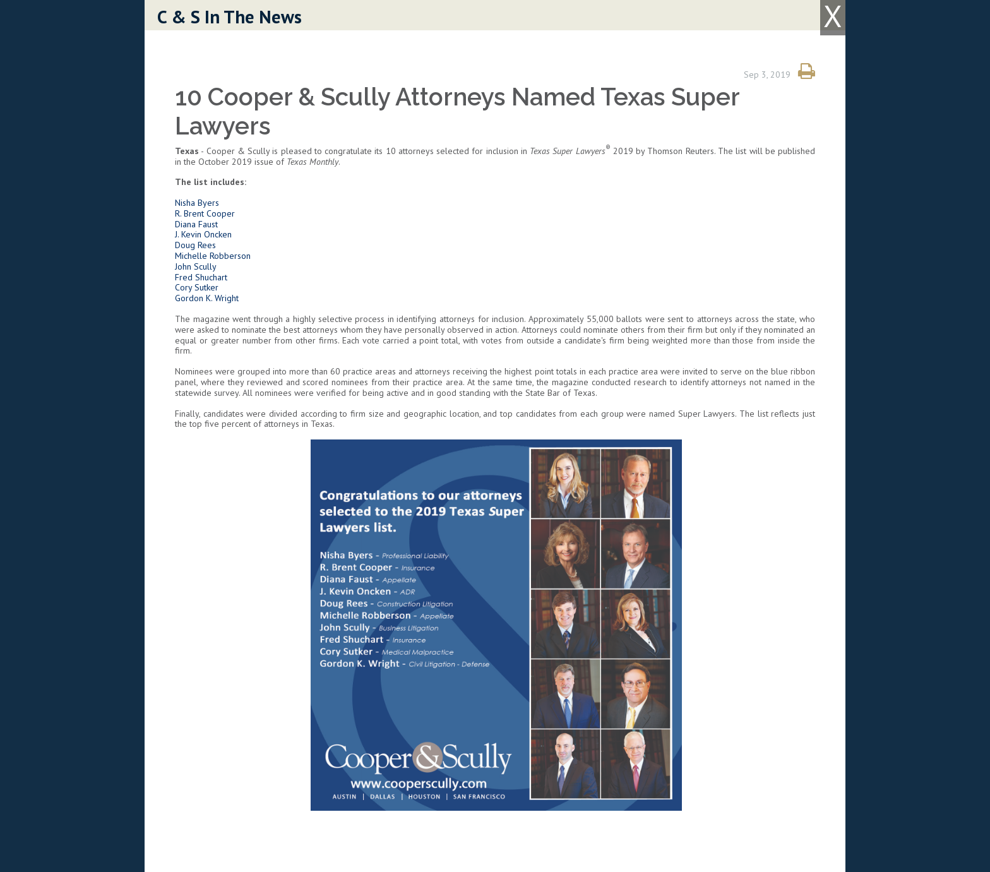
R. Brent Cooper (205, 213)
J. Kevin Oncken (203, 234)
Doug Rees (195, 245)
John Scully (196, 266)
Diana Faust (196, 224)
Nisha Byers (197, 202)
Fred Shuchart (201, 277)
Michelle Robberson (213, 255)
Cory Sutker (196, 287)
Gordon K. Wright (208, 298)
